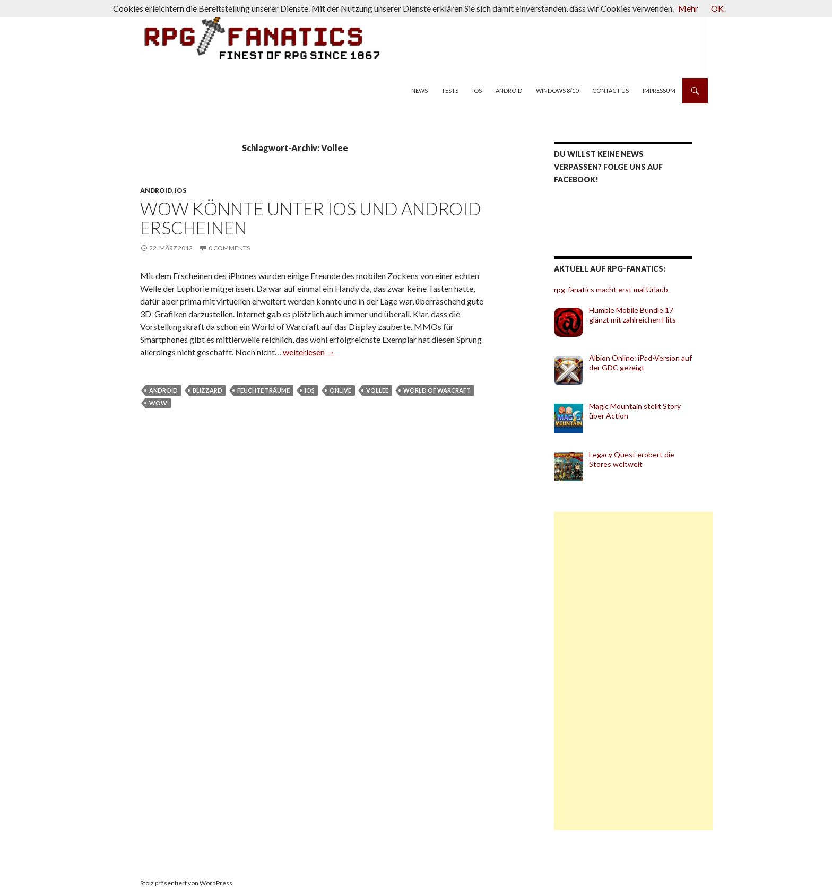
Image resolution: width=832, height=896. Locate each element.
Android (509, 90)
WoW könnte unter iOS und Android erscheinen (310, 218)
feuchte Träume (263, 390)
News (419, 90)
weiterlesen (309, 352)
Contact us (610, 90)
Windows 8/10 (557, 90)
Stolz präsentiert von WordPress (186, 883)
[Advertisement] (633, 671)
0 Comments (229, 248)
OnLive (340, 390)
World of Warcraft (437, 390)
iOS (477, 90)
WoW (158, 402)
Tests (449, 90)
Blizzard (207, 390)
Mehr (688, 8)
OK (717, 8)
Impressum (659, 90)
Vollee (377, 390)
